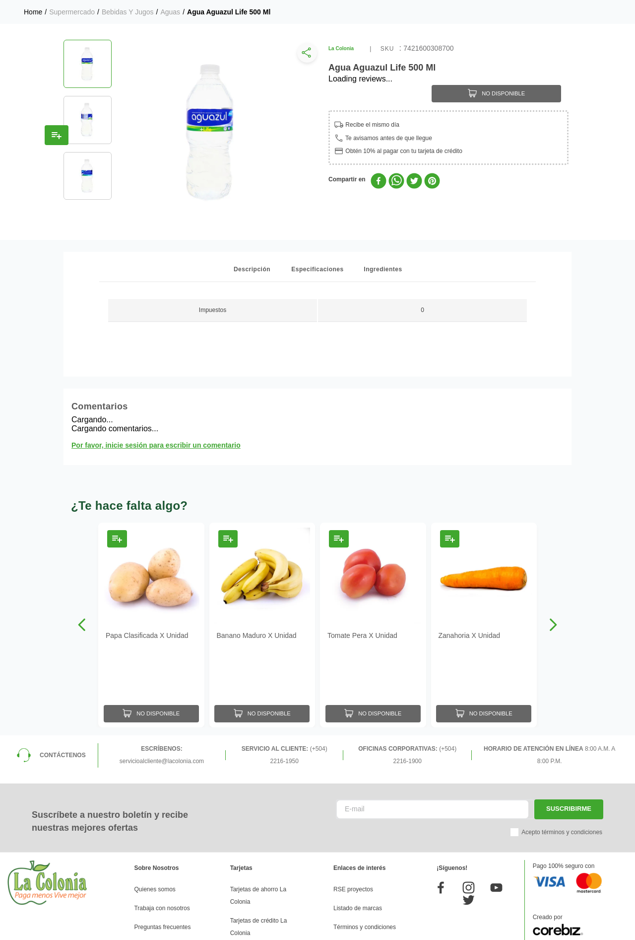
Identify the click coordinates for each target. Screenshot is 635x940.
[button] (305, 55)
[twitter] (414, 182)
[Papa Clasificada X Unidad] (151, 625)
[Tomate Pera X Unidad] (373, 625)
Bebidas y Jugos (128, 12)
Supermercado (72, 12)
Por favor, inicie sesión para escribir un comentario (156, 445)
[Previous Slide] (82, 624)
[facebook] (378, 182)
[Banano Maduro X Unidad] (262, 625)
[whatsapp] (396, 182)
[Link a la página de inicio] (33, 12)
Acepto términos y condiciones (561, 832)
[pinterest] (432, 182)
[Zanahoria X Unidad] (484, 625)
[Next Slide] (553, 624)
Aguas (170, 12)
